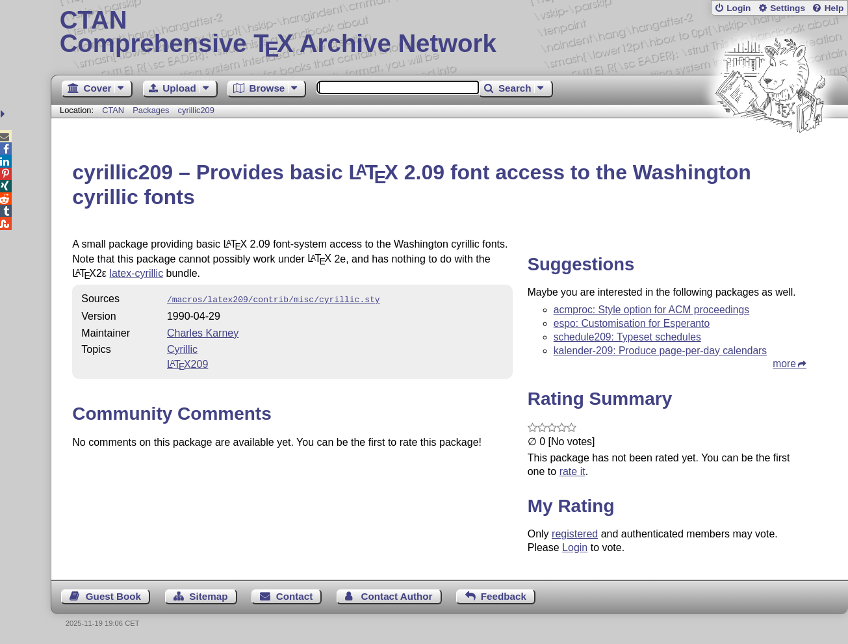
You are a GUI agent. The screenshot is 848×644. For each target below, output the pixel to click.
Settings (787, 8)
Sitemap (208, 596)
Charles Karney (202, 331)
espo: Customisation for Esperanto (632, 323)
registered (575, 533)
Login (738, 8)
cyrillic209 (196, 110)
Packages (152, 110)
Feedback (503, 596)
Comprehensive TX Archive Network (450, 32)
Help (834, 8)
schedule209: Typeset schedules (627, 336)
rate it (572, 471)
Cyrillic (182, 348)
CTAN (113, 110)
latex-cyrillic (136, 273)
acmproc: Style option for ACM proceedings (651, 309)
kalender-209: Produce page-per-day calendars (660, 350)
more (784, 363)
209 (187, 362)
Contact (294, 596)
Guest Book (113, 596)
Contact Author (397, 596)
